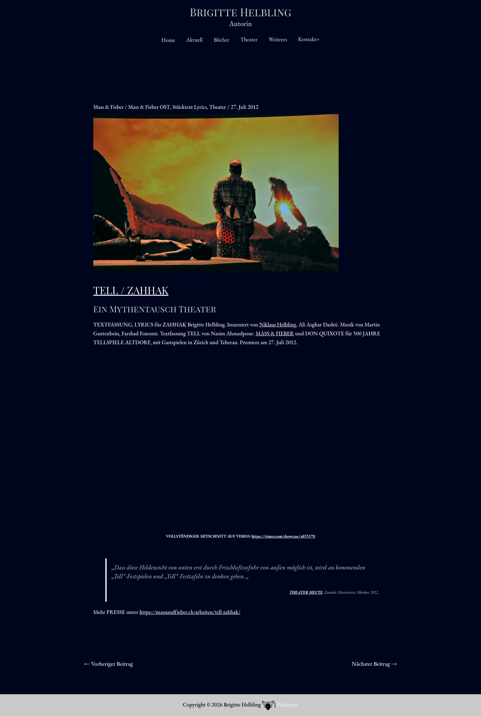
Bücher (221, 39)
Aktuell (194, 39)
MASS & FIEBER (275, 333)
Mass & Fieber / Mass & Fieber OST (132, 106)
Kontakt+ (309, 39)
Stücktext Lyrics (191, 106)
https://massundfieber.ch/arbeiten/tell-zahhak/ (191, 611)
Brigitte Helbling (240, 12)
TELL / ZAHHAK (132, 290)
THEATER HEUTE (306, 592)
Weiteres (278, 39)
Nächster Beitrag (374, 664)
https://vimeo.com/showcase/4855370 (283, 536)
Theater (248, 39)
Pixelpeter (287, 704)
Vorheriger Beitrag (109, 664)
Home (168, 40)
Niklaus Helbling (278, 324)
